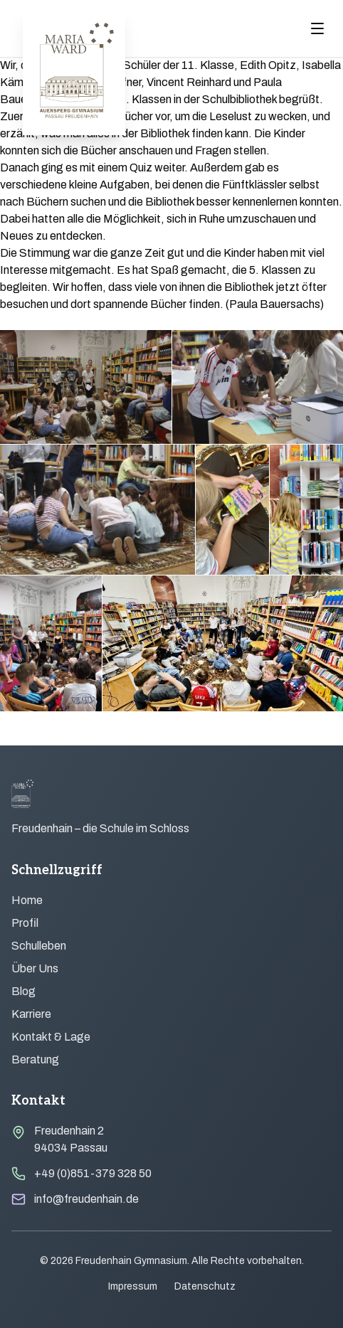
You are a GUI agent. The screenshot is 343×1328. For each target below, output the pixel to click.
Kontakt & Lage (50, 1037)
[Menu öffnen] (317, 28)
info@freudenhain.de (86, 1199)
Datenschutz (205, 1286)
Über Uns (34, 968)
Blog (23, 991)
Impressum (132, 1286)
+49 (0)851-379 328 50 (93, 1173)
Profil (24, 923)
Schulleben (38, 946)
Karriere (31, 1014)
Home (27, 900)
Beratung (35, 1059)
